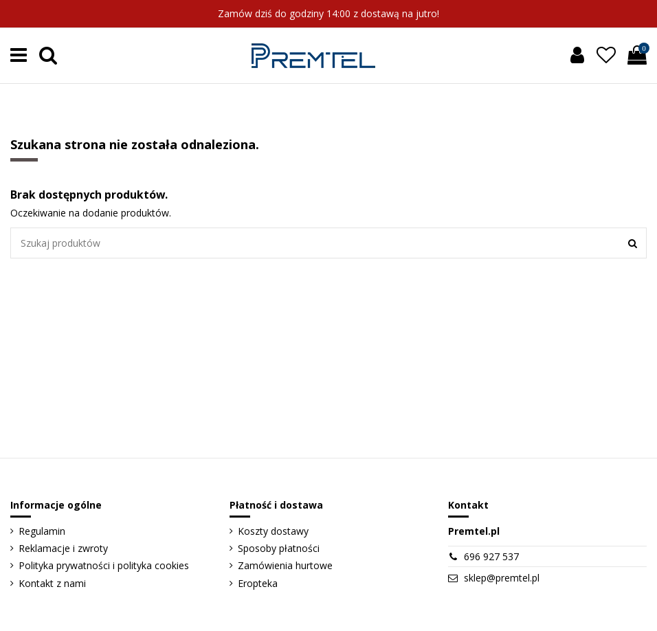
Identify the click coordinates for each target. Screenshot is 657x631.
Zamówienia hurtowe (285, 565)
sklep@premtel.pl (501, 577)
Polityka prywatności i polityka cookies (104, 565)
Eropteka (258, 583)
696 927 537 (491, 556)
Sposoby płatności (279, 548)
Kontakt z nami (52, 583)
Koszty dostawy (273, 531)
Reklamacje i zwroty (63, 548)
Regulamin (42, 531)
